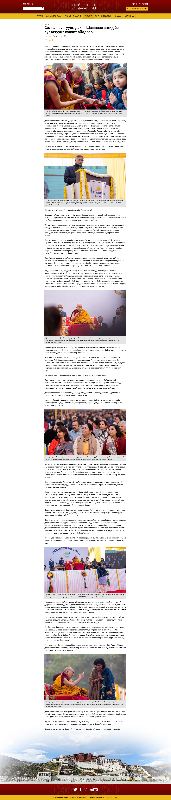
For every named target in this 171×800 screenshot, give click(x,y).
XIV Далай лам (53, 16)
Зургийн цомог (103, 16)
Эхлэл (39, 16)
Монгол (28, 4)
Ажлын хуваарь (73, 16)
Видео (118, 16)
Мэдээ (88, 16)
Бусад (129, 16)
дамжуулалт (135, 8)
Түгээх (47, 40)
